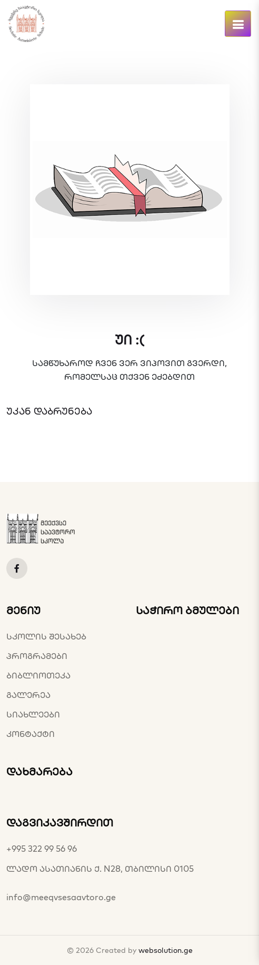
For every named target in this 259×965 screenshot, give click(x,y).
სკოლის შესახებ (46, 636)
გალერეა (28, 695)
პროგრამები (36, 656)
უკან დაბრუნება (49, 411)
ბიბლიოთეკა (38, 675)
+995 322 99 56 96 (41, 848)
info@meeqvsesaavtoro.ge (61, 897)
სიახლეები (33, 714)
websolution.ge (165, 950)
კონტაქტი (30, 733)
